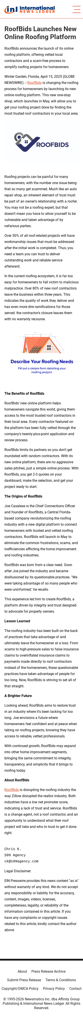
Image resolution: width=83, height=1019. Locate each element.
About (22, 971)
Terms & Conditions (60, 980)
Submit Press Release (24, 980)
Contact (75, 988)
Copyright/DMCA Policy (20, 988)
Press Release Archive (48, 971)
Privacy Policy (54, 988)
